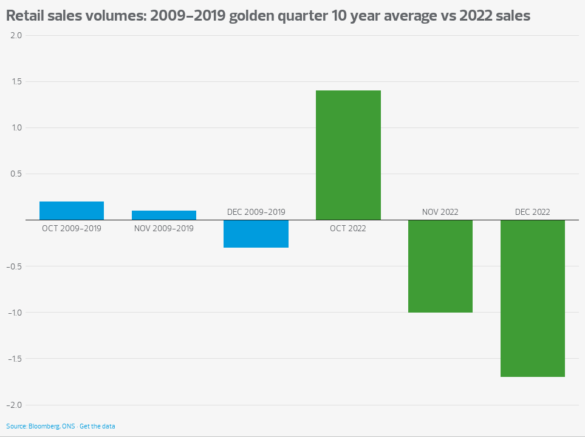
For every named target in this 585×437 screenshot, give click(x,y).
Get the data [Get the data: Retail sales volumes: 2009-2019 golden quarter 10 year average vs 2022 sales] (97, 426)
